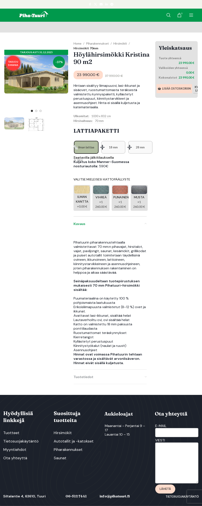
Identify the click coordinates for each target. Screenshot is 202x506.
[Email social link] (101, 4)
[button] (8, 80)
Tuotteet (11, 432)
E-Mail (176, 429)
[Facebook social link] (90, 4)
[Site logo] (34, 15)
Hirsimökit (120, 43)
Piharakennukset (97, 43)
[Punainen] (120, 198)
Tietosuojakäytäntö (21, 441)
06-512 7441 (76, 496)
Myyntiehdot (14, 449)
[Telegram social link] (112, 4)
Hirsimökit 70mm (86, 48)
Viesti (176, 451)
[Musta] (139, 198)
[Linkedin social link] (106, 4)
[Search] (168, 15)
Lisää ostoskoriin (174, 88)
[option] (32, 111)
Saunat (60, 458)
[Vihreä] (101, 198)
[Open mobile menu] (191, 15)
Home (77, 43)
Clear (80, 159)
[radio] (86, 147)
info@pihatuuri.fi (115, 496)
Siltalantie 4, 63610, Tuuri (24, 496)
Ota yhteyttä (15, 458)
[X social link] (95, 4)
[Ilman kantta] (82, 198)
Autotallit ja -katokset (74, 441)
